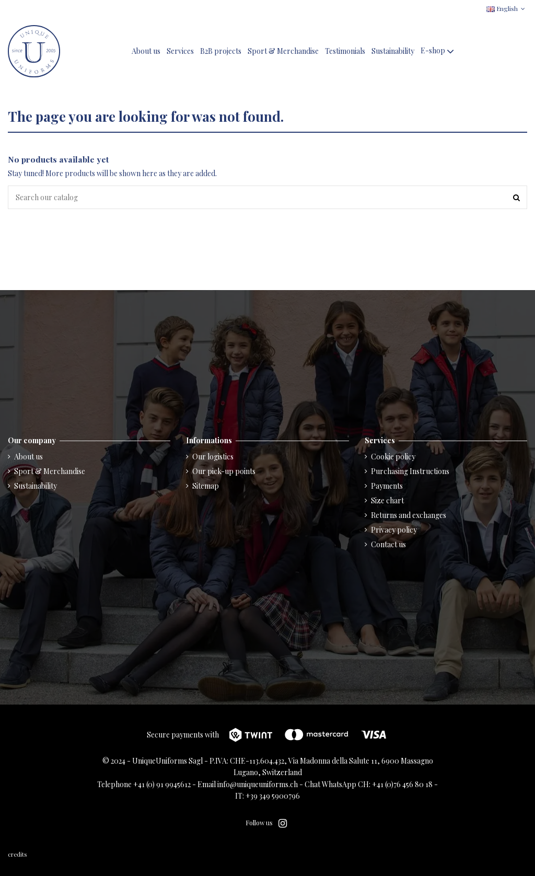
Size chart (387, 500)
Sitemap (205, 486)
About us (28, 457)
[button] (438, 51)
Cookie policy (393, 457)
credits (18, 854)
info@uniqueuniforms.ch (257, 784)
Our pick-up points (223, 471)
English (506, 8)
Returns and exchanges (408, 515)
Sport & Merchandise (49, 471)
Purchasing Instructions (410, 471)
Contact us (388, 544)
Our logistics (213, 457)
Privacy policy (394, 530)
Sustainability (35, 486)
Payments (387, 486)
